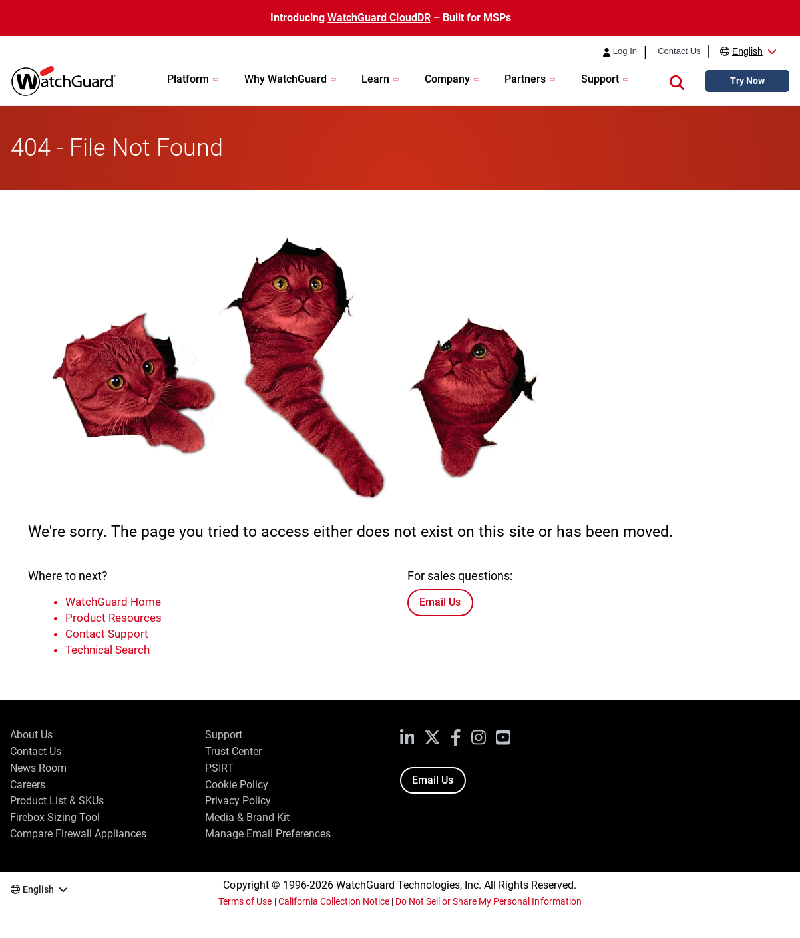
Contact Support (106, 633)
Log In (625, 51)
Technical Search (107, 649)
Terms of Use (245, 901)
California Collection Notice (333, 901)
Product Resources (113, 617)
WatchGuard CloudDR (378, 17)
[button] (677, 81)
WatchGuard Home (113, 601)
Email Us (440, 602)
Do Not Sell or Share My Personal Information (488, 901)
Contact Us (679, 51)
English (747, 51)
